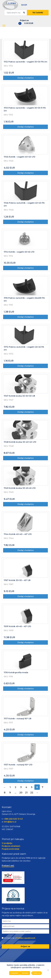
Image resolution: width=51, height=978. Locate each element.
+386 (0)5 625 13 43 (13, 819)
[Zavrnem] (48, 970)
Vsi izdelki (37, 12)
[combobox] (15, 12)
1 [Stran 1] (10, 787)
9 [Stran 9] (10, 792)
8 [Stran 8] (4, 792)
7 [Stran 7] (42, 787)
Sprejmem (14, 973)
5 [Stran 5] (31, 787)
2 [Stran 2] (15, 787)
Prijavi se (24, 20)
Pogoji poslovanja (10, 849)
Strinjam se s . (19, 938)
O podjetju (7, 843)
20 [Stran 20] (20, 792)
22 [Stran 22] (31, 792)
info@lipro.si (10, 822)
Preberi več (36, 973)
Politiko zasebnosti (25, 938)
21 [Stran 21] (26, 792)
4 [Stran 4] (26, 787)
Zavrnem (25, 973)
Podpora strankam (11, 846)
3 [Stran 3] (21, 787)
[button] (4, 26)
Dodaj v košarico (25, 78)
